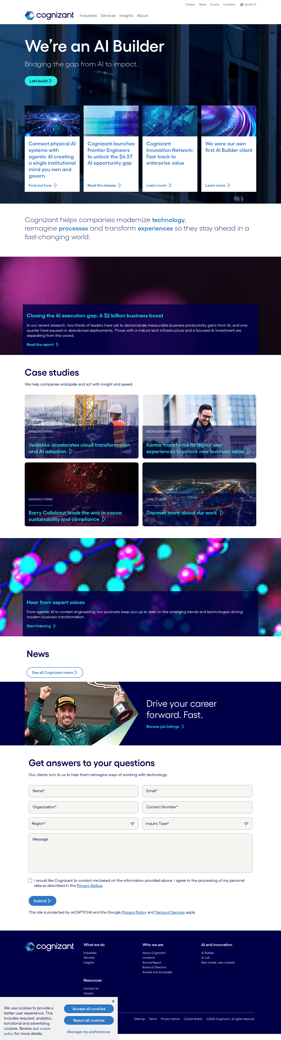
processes (75, 234)
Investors (229, 4)
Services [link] (89, 963)
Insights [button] (126, 15)
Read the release (102, 191)
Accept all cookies (88, 1009)
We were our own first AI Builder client (226, 150)
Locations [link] (148, 963)
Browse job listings (162, 732)
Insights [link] (89, 968)
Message (40, 845)
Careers (190, 4)
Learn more (156, 191)
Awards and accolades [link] (157, 978)
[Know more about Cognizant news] (55, 678)
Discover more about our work (182, 512)
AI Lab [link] (205, 963)
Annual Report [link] (151, 968)
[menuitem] (190, 4)
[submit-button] (42, 907)
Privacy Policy (134, 918)
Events (214, 4)
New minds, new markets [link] (218, 968)
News (202, 4)
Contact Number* (162, 813)
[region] (59, 1018)
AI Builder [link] (207, 959)
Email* (152, 797)
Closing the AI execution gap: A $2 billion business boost (95, 321)
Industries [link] (90, 959)
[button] (247, 5)
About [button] (142, 15)
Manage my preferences (88, 1032)
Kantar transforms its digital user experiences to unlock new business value (189, 451)
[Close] (113, 1001)
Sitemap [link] (139, 1025)
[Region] (84, 829)
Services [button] (108, 15)
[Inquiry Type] (197, 829)
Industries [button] (88, 15)
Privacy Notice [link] (170, 1025)
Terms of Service (170, 918)
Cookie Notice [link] (193, 1025)
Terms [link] (153, 1025)
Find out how (40, 191)
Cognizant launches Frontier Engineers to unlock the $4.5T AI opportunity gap (111, 156)
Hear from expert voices (56, 608)
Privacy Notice (89, 891)
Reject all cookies (89, 1020)
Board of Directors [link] (154, 973)
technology (170, 226)
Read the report (40, 350)
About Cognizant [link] (153, 959)
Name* (39, 797)
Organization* (45, 813)
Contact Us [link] (91, 994)
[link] (49, 15)
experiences (160, 234)
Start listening (39, 632)
